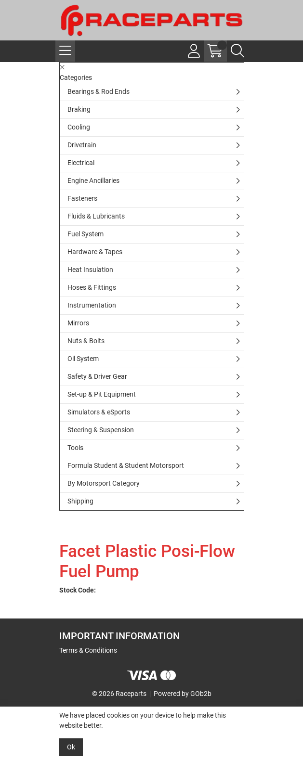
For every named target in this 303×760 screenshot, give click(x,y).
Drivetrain (81, 145)
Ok (71, 747)
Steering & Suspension (100, 430)
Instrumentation (91, 305)
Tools (75, 447)
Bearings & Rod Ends (98, 91)
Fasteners (82, 198)
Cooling (78, 127)
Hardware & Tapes (94, 252)
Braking (79, 109)
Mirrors (78, 323)
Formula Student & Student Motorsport (125, 465)
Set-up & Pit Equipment (101, 394)
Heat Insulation (90, 269)
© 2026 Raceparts (119, 693)
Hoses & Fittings (91, 287)
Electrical (80, 163)
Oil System (83, 358)
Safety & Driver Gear (97, 376)
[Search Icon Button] (237, 51)
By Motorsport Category (103, 483)
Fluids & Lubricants (96, 216)
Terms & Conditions (88, 650)
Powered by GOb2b (182, 693)
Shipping (80, 501)
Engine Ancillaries (93, 180)
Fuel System (85, 234)
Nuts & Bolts (86, 341)
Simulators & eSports (98, 412)
